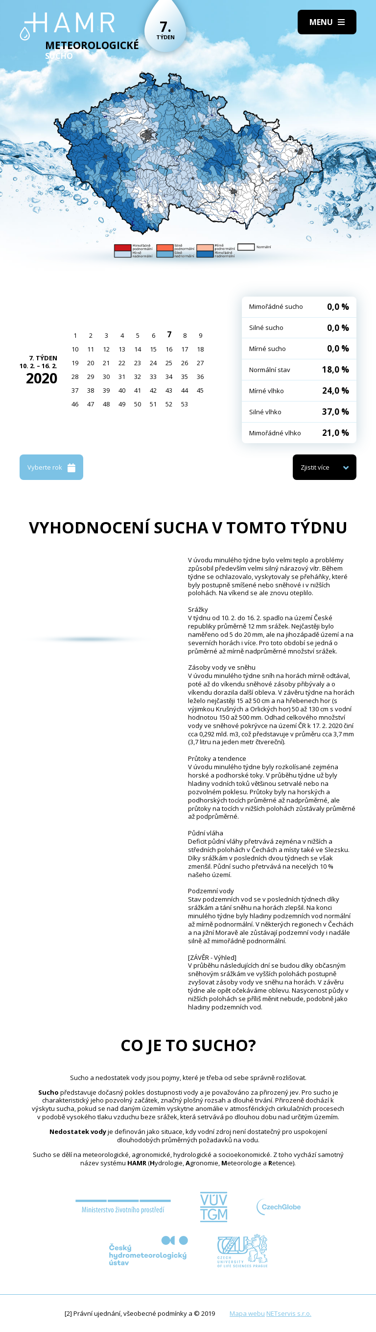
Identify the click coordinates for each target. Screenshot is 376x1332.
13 (121, 349)
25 (168, 362)
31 (121, 376)
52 (168, 404)
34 (168, 376)
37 (74, 390)
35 (184, 376)
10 (74, 349)
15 (153, 349)
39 (106, 390)
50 (137, 404)
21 (106, 362)
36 (200, 376)
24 (153, 362)
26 (184, 362)
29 (90, 376)
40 (121, 390)
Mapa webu (247, 1313)
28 (74, 376)
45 (200, 390)
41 (137, 390)
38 (90, 390)
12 (106, 349)
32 (137, 376)
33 (153, 376)
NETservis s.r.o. (288, 1313)
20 (90, 362)
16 (168, 349)
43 (168, 390)
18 (200, 349)
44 (184, 390)
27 (200, 362)
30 (106, 376)
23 (137, 362)
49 (121, 404)
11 (90, 349)
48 (106, 404)
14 (137, 349)
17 (184, 349)
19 (74, 362)
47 (90, 404)
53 (184, 404)
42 (153, 390)
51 (153, 404)
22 (121, 362)
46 (74, 404)
